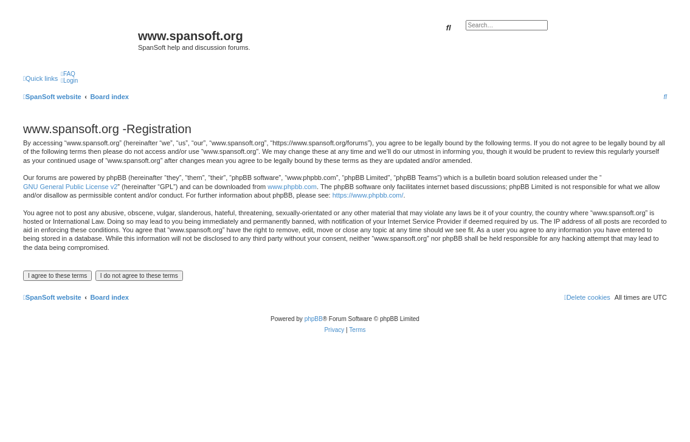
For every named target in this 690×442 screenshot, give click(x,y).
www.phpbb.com (292, 186)
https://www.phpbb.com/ (368, 195)
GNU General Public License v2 (70, 186)
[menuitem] (68, 74)
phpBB (314, 319)
